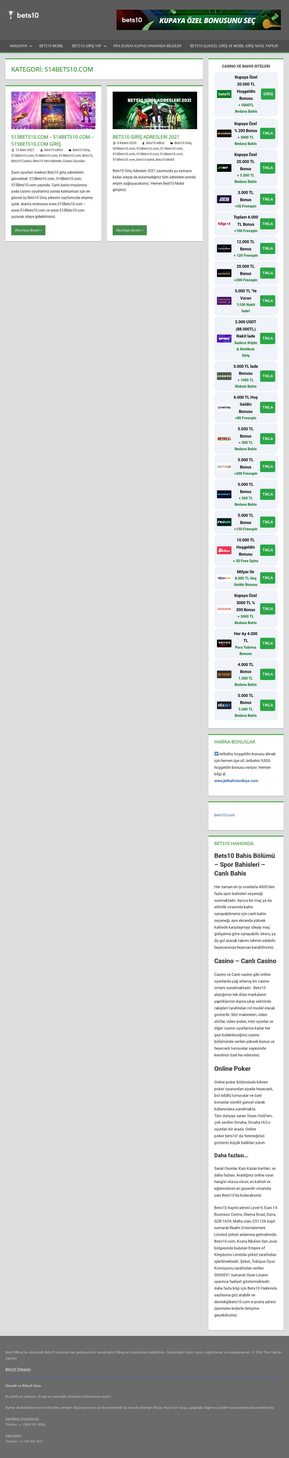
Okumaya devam (27, 230)
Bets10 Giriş (81, 150)
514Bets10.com (46, 155)
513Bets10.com (22, 155)
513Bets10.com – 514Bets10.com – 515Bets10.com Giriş (52, 140)
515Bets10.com (70, 155)
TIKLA (267, 133)
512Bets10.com (124, 154)
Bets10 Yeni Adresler (47, 161)
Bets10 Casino (21, 161)
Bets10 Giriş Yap (89, 45)
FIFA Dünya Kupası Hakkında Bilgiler (147, 45)
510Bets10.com (147, 148)
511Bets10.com (171, 148)
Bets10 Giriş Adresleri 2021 (148, 136)
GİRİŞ (268, 94)
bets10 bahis (145, 159)
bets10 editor (53, 150)
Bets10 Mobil (51, 45)
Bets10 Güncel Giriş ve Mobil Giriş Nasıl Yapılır (234, 45)
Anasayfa (21, 45)
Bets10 (87, 155)
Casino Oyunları (74, 161)
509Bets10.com (124, 148)
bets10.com (224, 815)
